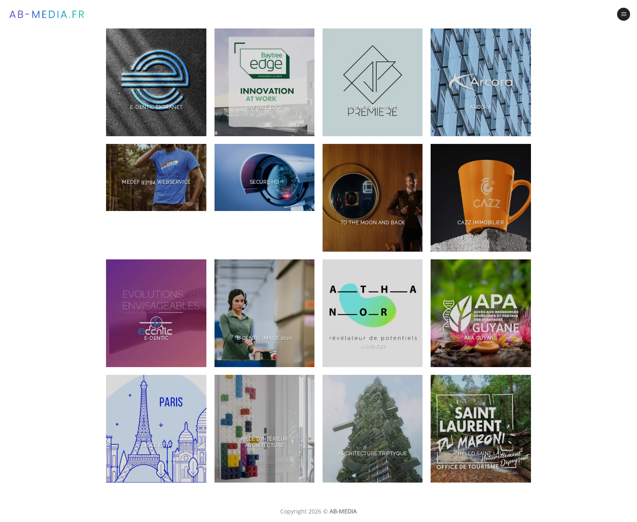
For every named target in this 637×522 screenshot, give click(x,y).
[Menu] (623, 14)
